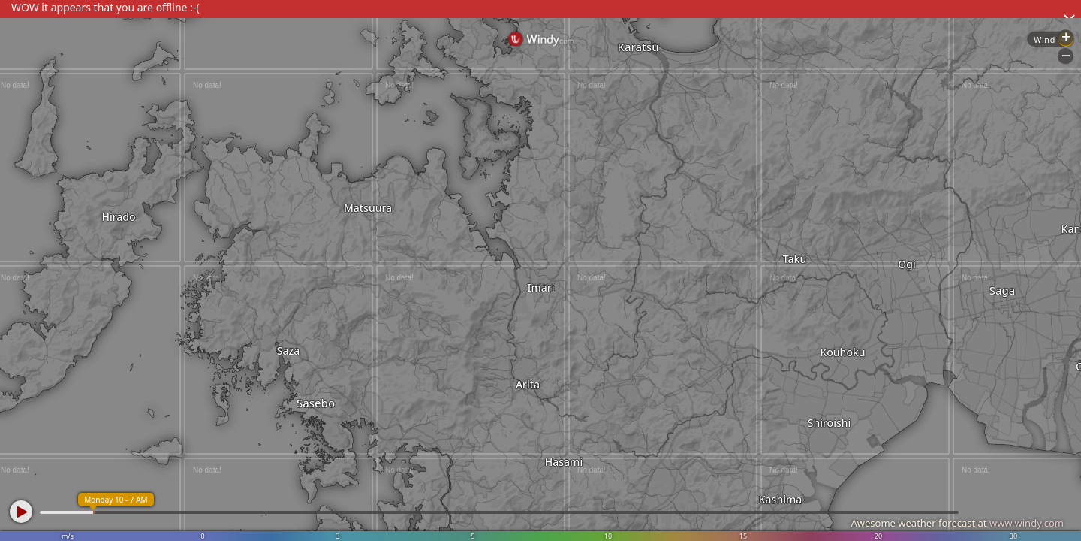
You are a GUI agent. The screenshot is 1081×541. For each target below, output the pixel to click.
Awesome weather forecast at (957, 523)
